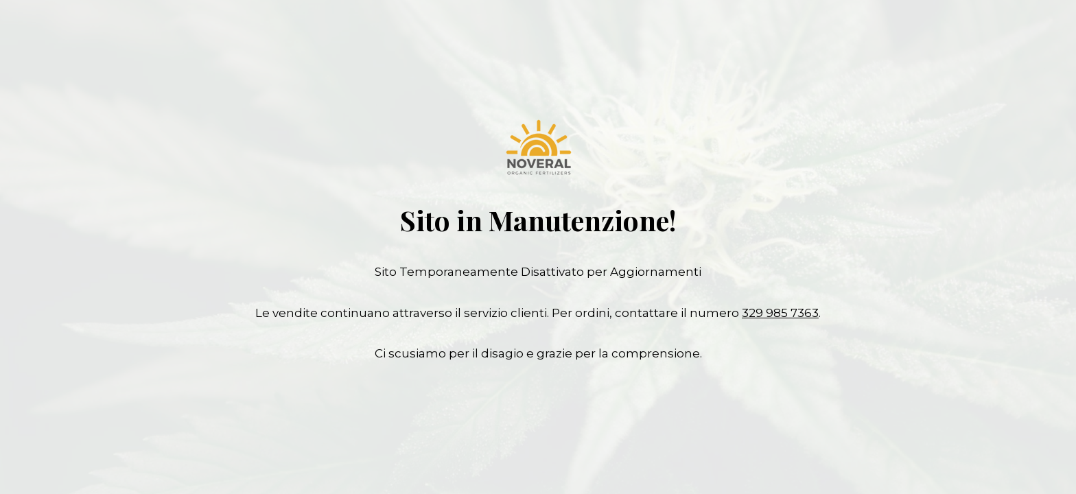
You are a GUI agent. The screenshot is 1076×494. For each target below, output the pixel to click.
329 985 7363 (780, 313)
